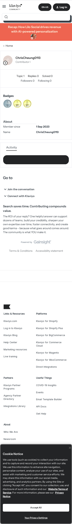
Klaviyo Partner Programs (12, 387)
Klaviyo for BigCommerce (50, 335)
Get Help (41, 413)
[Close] (70, 448)
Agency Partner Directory (12, 397)
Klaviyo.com (10, 321)
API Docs (41, 406)
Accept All (36, 507)
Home (9, 45)
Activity (11, 147)
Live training (10, 356)
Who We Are (11, 431)
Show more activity (36, 158)
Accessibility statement (49, 250)
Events (40, 392)
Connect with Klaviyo (18, 196)
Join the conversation (18, 189)
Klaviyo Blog (10, 335)
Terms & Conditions (21, 250)
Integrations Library (14, 406)
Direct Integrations (46, 366)
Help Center (10, 342)
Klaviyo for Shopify (47, 321)
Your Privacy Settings (36, 517)
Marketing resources (15, 349)
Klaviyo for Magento (47, 352)
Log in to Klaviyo (13, 328)
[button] (4, 7)
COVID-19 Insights (46, 385)
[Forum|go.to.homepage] (15, 7)
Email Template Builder (49, 399)
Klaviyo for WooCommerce (51, 359)
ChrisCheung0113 (28, 58)
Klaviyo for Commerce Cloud (49, 344)
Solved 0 (47, 76)
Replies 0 (33, 76)
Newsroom (10, 439)
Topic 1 (20, 76)
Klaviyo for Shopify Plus (49, 328)
